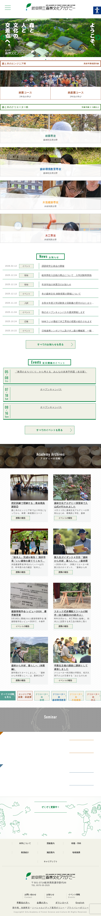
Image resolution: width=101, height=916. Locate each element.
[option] (50, 37)
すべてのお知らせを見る (50, 344)
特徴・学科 (76, 843)
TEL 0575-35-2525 (40, 885)
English (80, 903)
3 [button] (52, 59)
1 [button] (45, 59)
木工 (93, 696)
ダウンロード (62, 903)
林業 (42, 696)
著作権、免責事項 (21, 908)
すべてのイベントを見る (49, 430)
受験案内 (50, 843)
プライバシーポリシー (78, 908)
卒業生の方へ (23, 903)
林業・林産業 (25, 695)
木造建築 (76, 696)
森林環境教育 (59, 696)
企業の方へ (42, 903)
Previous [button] (3, 38)
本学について (25, 843)
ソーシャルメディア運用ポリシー (48, 908)
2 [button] (49, 59)
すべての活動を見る (7, 695)
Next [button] (98, 38)
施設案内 (50, 852)
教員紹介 (25, 852)
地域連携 (76, 852)
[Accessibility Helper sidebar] (97, 10)
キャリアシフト (50, 861)
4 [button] (55, 59)
